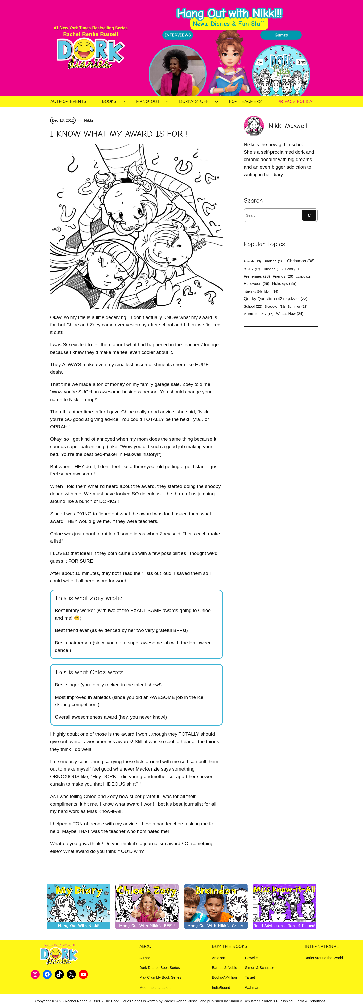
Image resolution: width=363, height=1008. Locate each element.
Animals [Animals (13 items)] (252, 261)
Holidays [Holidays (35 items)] (284, 283)
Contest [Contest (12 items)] (252, 269)
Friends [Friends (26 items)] (283, 276)
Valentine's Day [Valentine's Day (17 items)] (259, 313)
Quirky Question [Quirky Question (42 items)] (264, 298)
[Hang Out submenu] (167, 101)
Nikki (88, 120)
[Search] (309, 215)
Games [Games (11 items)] (303, 277)
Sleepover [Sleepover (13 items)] (275, 306)
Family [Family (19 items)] (294, 269)
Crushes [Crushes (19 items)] (273, 269)
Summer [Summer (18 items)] (298, 306)
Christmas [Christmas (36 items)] (301, 261)
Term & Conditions (311, 1001)
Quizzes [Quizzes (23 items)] (296, 299)
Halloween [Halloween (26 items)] (256, 283)
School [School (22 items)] (253, 306)
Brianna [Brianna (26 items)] (273, 261)
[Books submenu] (123, 101)
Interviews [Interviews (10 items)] (253, 291)
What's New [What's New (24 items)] (290, 314)
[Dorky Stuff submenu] (216, 101)
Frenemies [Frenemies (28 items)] (257, 276)
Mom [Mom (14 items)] (271, 291)
